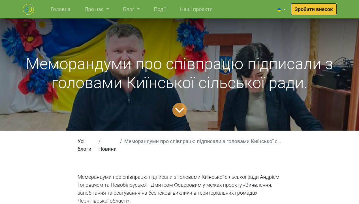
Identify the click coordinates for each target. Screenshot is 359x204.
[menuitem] (61, 9)
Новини (108, 149)
